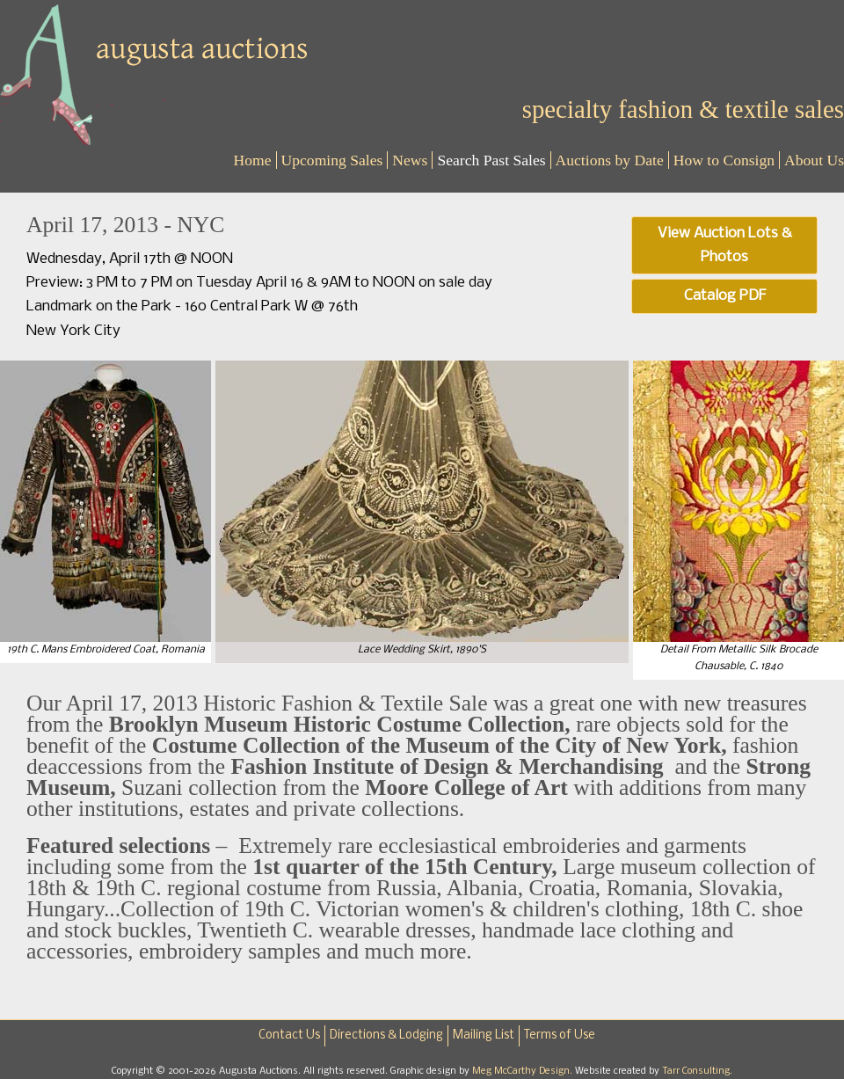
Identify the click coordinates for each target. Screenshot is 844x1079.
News (409, 160)
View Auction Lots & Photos (725, 245)
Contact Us (289, 1035)
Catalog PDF (725, 296)
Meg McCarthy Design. (523, 1071)
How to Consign (724, 160)
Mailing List (483, 1035)
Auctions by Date (610, 160)
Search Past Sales (491, 160)
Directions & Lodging (386, 1035)
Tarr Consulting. (697, 1071)
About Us (814, 160)
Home (253, 160)
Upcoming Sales (332, 160)
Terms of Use (559, 1035)
